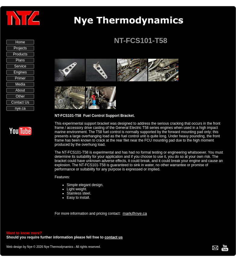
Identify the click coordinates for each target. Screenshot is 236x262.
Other (20, 96)
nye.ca (20, 108)
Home (20, 42)
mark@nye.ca (135, 213)
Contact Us (20, 102)
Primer (20, 78)
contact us (113, 237)
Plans (20, 60)
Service (20, 66)
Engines (20, 72)
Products (20, 54)
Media (20, 84)
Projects (20, 48)
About (20, 90)
